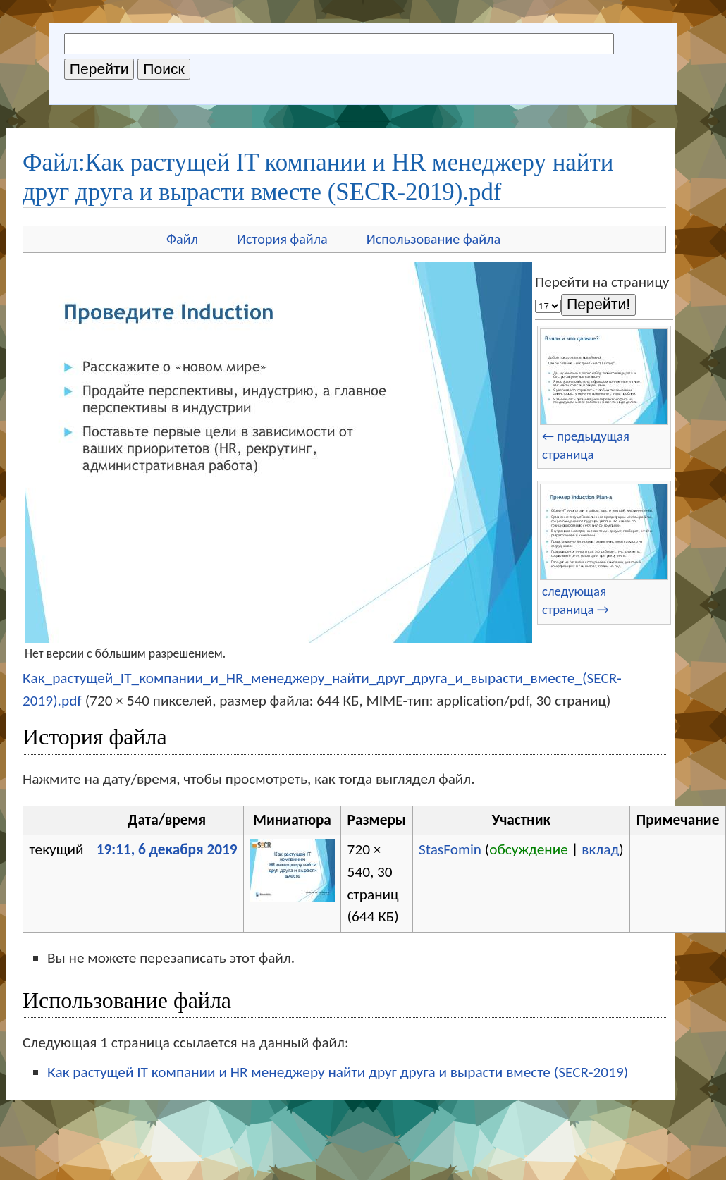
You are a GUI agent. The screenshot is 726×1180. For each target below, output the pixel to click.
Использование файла (433, 239)
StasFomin (450, 849)
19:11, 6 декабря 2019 (167, 849)
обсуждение (528, 849)
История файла (282, 239)
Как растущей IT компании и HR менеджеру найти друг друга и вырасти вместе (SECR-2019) (337, 1072)
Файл (182, 239)
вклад (600, 849)
